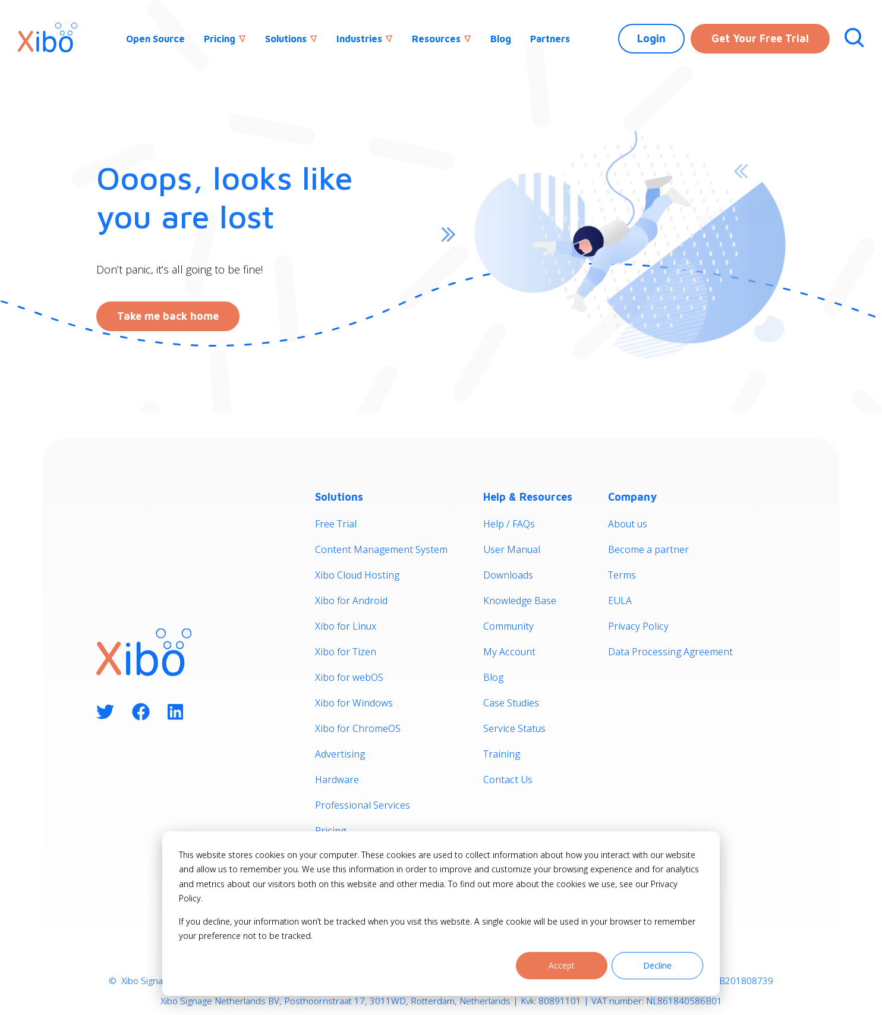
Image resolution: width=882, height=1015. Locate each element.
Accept (562, 965)
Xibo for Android (351, 600)
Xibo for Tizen (345, 651)
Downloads (508, 575)
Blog (500, 38)
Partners (550, 38)
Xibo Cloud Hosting (357, 575)
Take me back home (168, 316)
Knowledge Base (519, 600)
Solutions (286, 38)
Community (508, 626)
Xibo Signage (146, 980)
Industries (359, 38)
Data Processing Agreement (670, 651)
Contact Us (508, 779)
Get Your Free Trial (760, 38)
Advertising (340, 754)
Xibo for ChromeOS (358, 728)
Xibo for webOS (349, 677)
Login (651, 38)
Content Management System (381, 549)
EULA (620, 600)
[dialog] (441, 913)
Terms (622, 575)
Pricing (219, 38)
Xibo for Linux (345, 626)
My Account (509, 651)
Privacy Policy (638, 626)
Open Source (155, 38)
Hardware (337, 779)
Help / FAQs (509, 523)
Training (501, 754)
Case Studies (511, 702)
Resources (436, 38)
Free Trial (336, 523)
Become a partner (648, 549)
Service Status (514, 728)
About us (627, 523)
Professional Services (362, 805)
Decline (657, 965)
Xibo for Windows (354, 702)
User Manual (511, 549)
